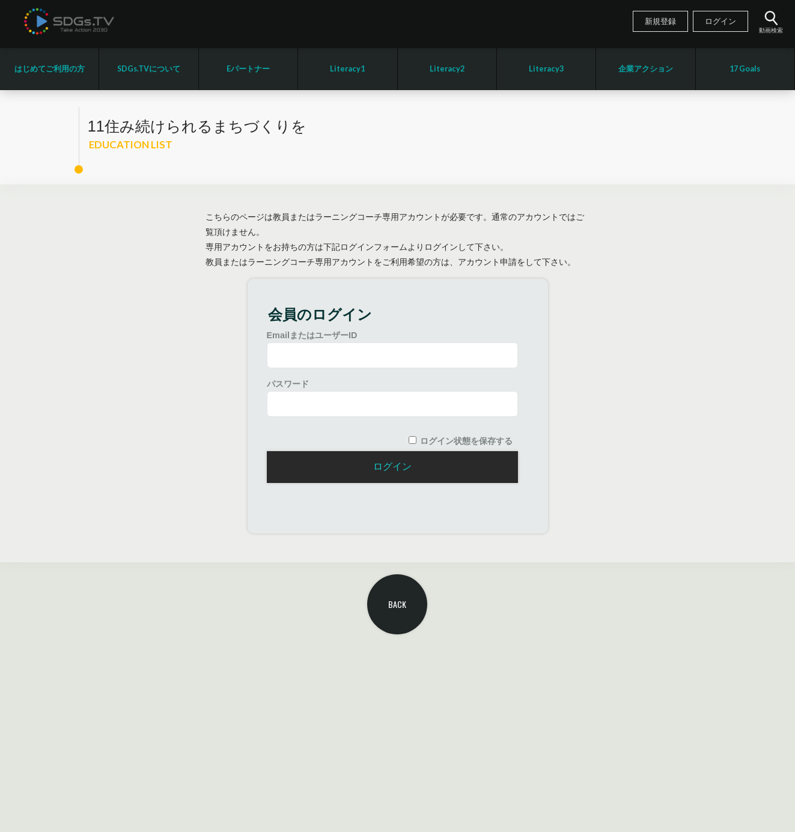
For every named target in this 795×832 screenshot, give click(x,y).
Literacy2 (447, 68)
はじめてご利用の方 (49, 68)
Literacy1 (347, 68)
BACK (397, 604)
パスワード (288, 384)
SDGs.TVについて (148, 68)
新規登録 (660, 21)
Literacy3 (546, 68)
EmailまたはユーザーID (312, 335)
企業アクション (645, 68)
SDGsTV (69, 21)
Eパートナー (248, 68)
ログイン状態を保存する (466, 441)
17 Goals (745, 68)
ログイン (720, 21)
